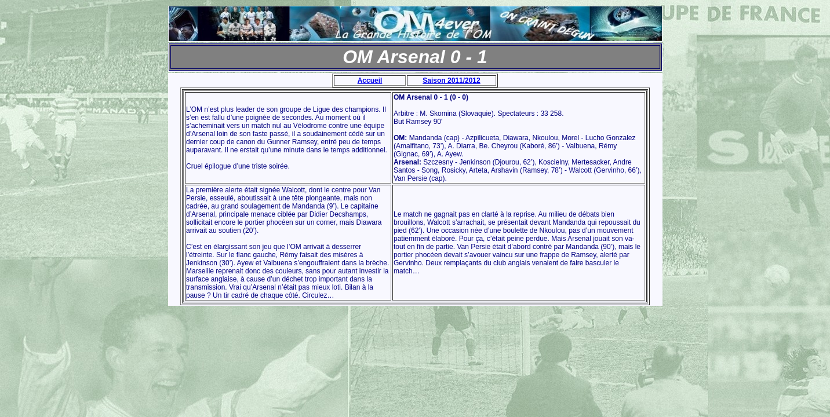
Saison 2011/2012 (451, 80)
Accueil (370, 80)
